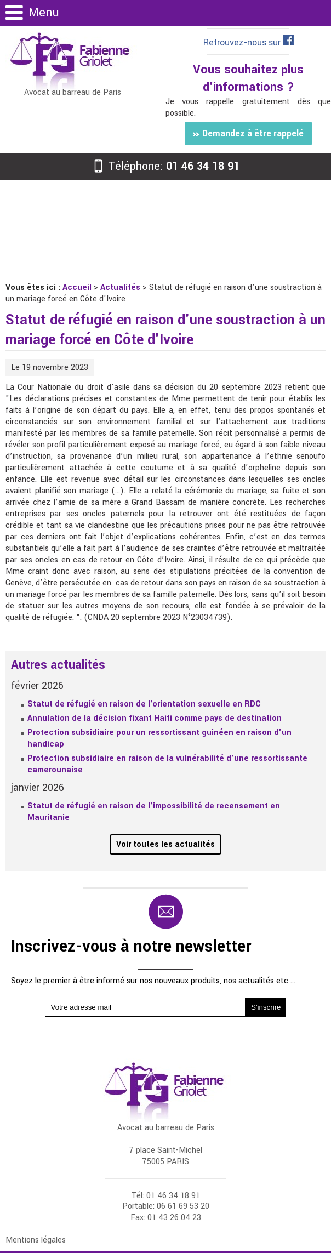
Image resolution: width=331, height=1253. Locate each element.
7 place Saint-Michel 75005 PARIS (165, 1155)
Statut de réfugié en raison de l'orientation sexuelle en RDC (144, 704)
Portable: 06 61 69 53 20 (165, 1206)
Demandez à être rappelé (248, 133)
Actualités (120, 287)
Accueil (77, 287)
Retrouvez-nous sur (248, 42)
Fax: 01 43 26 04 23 (165, 1217)
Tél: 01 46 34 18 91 (165, 1195)
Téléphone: (165, 166)
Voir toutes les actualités (165, 844)
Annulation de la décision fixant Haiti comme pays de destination (154, 718)
